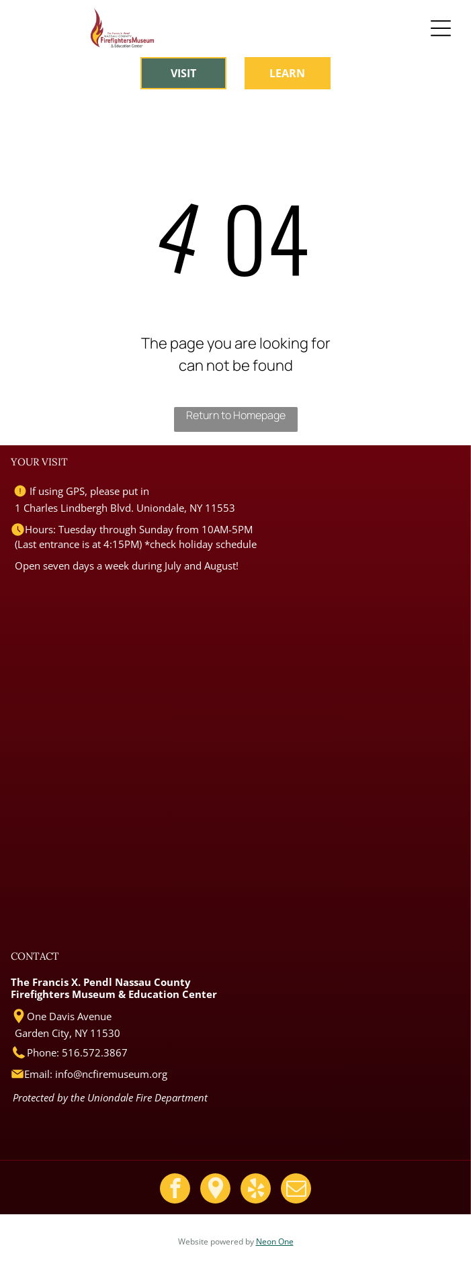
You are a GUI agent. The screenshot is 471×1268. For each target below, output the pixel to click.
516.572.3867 (95, 1052)
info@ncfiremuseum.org (111, 1074)
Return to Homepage (236, 415)
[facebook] (175, 1190)
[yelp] (256, 1190)
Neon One (275, 1241)
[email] (296, 1190)
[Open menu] (441, 28)
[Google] (215, 1190)
